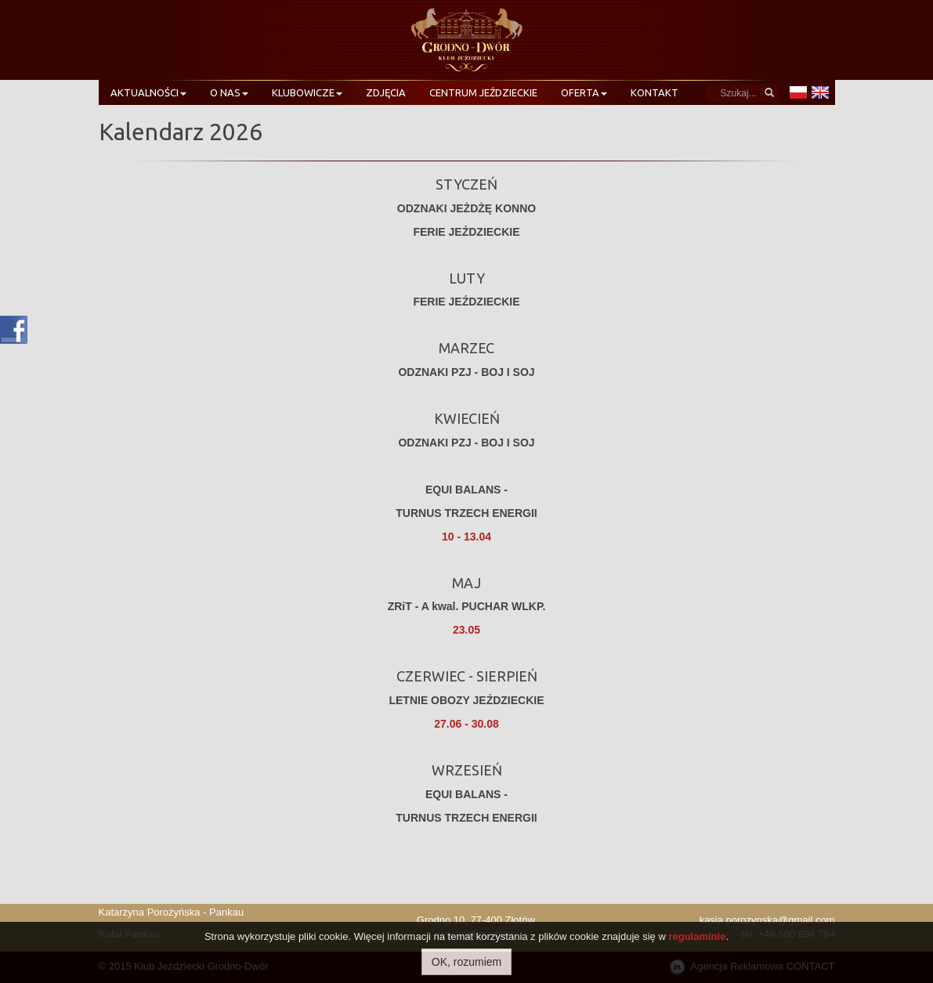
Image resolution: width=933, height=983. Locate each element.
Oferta (584, 92)
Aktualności (148, 92)
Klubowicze (307, 92)
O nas (229, 92)
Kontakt (654, 92)
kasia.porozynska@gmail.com (767, 920)
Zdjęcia (386, 92)
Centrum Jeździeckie (483, 92)
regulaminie (696, 936)
